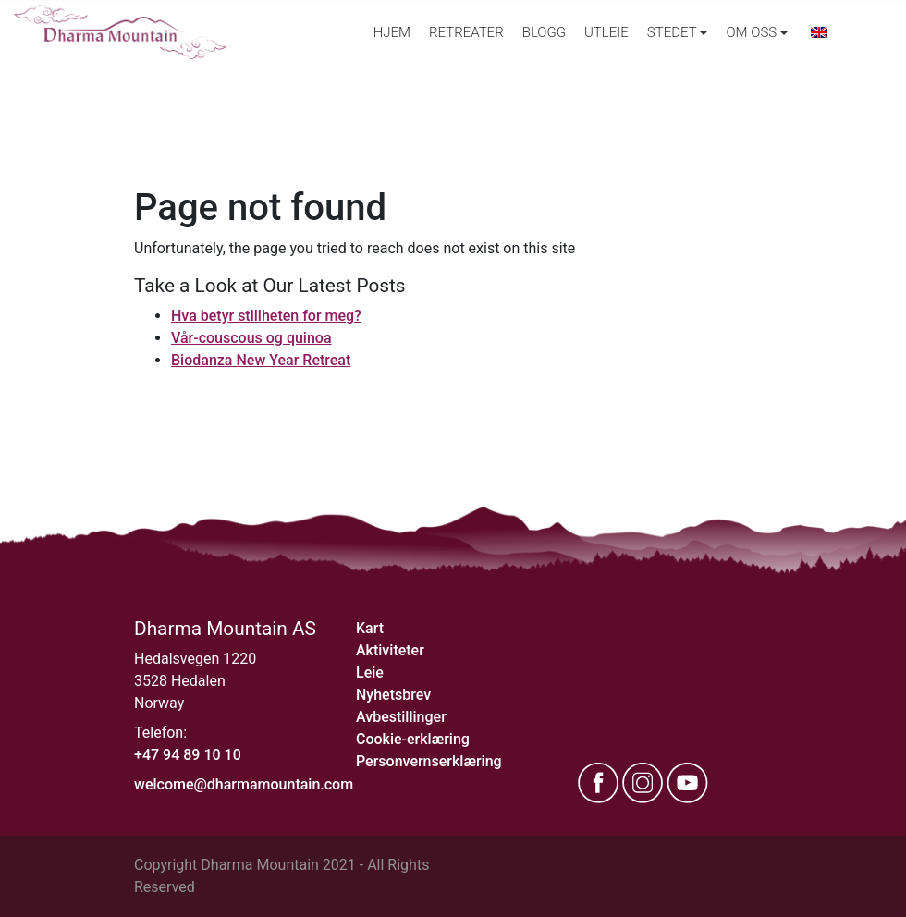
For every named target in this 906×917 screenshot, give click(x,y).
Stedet (672, 32)
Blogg (544, 32)
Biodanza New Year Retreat (260, 360)
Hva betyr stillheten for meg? (266, 315)
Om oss (751, 32)
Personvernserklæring (429, 761)
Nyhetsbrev (393, 694)
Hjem (391, 32)
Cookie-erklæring (413, 739)
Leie (370, 672)
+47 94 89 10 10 (187, 755)
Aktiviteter (390, 650)
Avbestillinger (401, 717)
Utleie (606, 32)
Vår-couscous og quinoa (251, 338)
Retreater (466, 32)
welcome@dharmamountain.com (243, 784)
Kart (370, 628)
